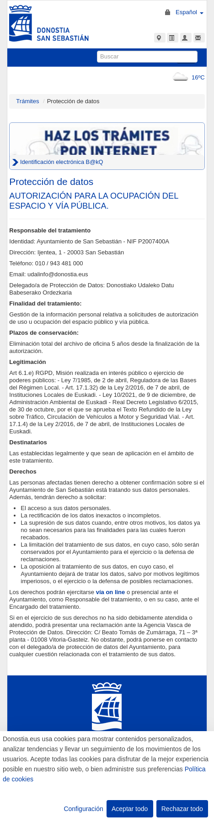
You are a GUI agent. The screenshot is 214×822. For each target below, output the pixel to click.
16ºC (187, 77)
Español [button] (189, 12)
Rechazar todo (182, 808)
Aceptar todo (130, 808)
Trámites (27, 101)
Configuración (83, 808)
